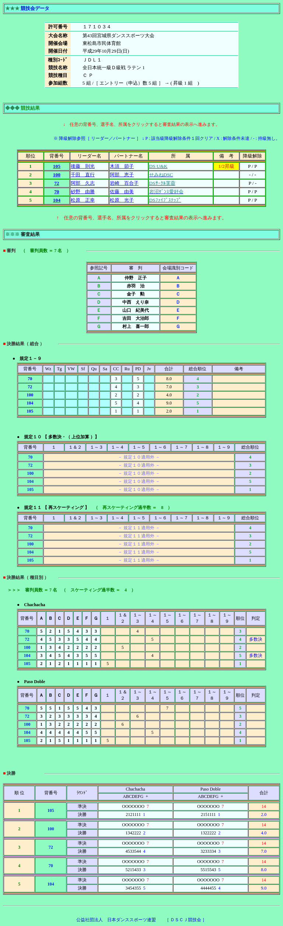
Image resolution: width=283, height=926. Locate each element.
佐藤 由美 (122, 191)
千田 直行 (83, 174)
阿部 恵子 (122, 174)
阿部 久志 (83, 183)
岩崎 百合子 (124, 183)
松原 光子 (122, 200)
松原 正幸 (83, 200)
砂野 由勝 (83, 191)
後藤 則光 (83, 166)
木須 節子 (122, 166)
